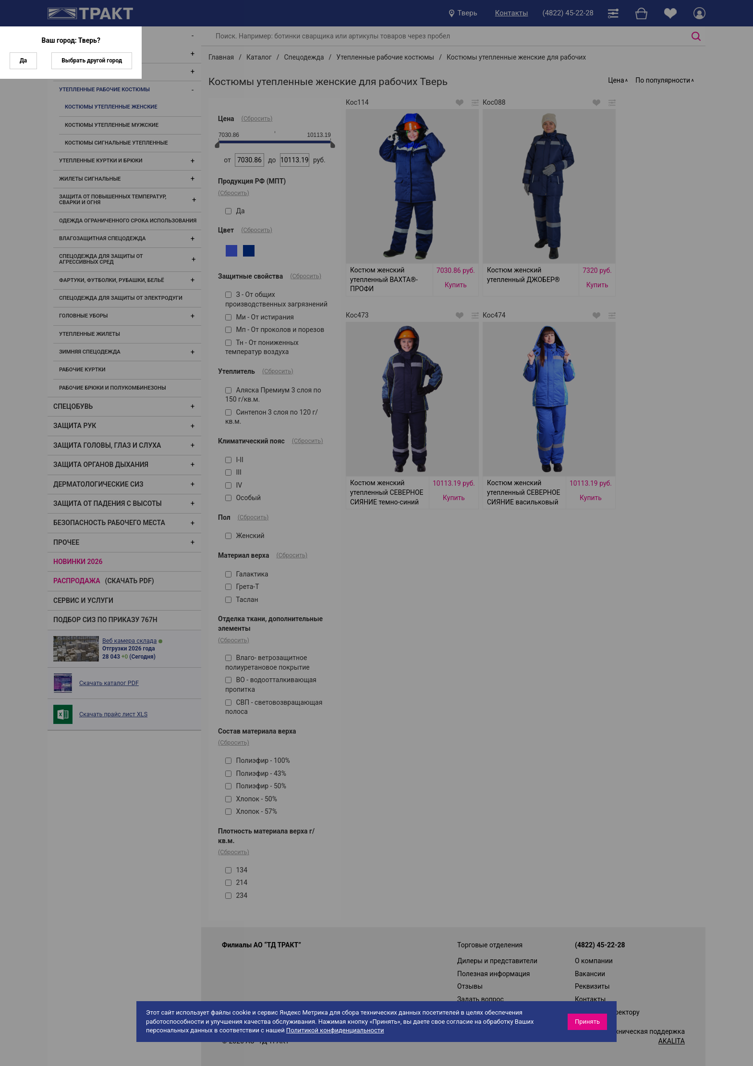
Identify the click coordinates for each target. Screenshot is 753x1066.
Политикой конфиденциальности (335, 1030)
